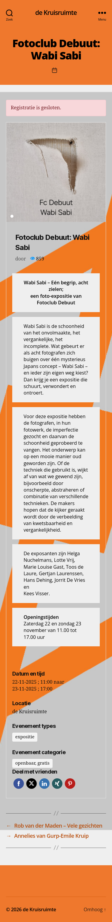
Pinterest (70, 783)
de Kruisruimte (56, 13)
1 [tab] (11, 216)
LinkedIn (44, 783)
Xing (57, 783)
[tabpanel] (56, 172)
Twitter (31, 783)
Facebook (18, 783)
